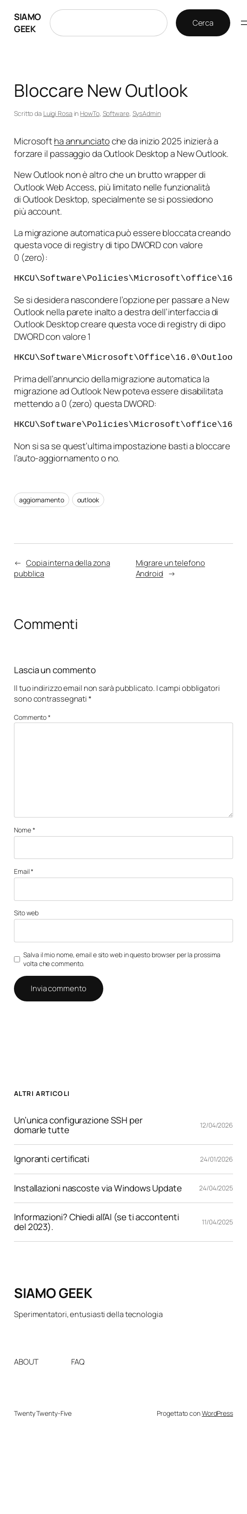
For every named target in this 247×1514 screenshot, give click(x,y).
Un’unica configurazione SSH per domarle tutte (78, 1125)
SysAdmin (147, 113)
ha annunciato (82, 141)
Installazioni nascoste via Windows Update (98, 1188)
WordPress (217, 1413)
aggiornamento (41, 499)
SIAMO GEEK (27, 23)
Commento (32, 717)
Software (116, 113)
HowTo (90, 113)
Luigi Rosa (58, 113)
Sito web (26, 912)
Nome (24, 829)
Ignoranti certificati (51, 1159)
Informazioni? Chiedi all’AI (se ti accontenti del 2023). (96, 1222)
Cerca (203, 23)
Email (23, 871)
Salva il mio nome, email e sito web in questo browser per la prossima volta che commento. (121, 959)
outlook (88, 499)
